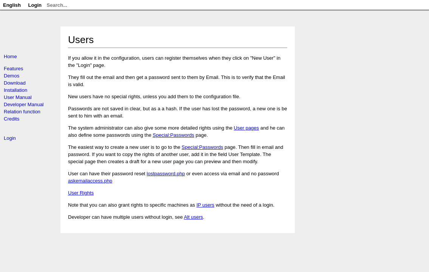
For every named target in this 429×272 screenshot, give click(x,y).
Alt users (193, 217)
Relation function (22, 111)
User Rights (81, 193)
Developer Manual (24, 104)
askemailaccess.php (90, 181)
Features (13, 68)
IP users (205, 205)
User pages (246, 128)
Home (10, 56)
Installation (15, 90)
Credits (11, 119)
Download (15, 83)
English (12, 5)
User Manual (18, 97)
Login (10, 138)
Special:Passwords (173, 135)
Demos (11, 76)
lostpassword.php (166, 173)
